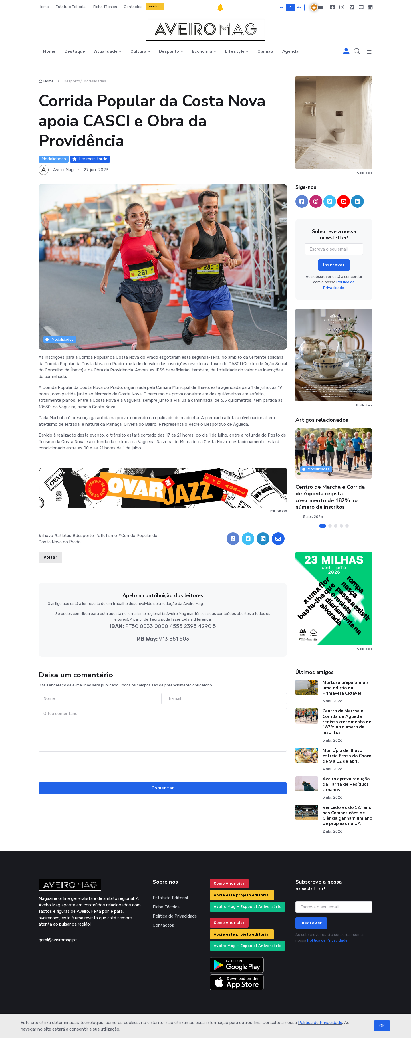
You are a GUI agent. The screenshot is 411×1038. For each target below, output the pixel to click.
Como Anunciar (229, 883)
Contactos (133, 7)
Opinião (265, 51)
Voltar (50, 557)
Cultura (138, 51)
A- (282, 7)
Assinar (155, 6)
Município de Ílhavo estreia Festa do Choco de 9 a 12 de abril (347, 756)
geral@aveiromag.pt (58, 939)
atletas (64, 535)
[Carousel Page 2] (330, 526)
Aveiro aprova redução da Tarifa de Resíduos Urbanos (346, 784)
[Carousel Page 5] (347, 526)
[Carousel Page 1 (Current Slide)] (322, 526)
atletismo (107, 535)
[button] (357, 52)
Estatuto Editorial (71, 7)
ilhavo (47, 535)
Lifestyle (235, 51)
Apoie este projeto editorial (242, 895)
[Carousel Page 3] (335, 526)
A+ (299, 7)
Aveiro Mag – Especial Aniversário (248, 906)
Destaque (75, 51)
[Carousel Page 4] (341, 526)
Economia (202, 51)
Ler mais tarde (89, 158)
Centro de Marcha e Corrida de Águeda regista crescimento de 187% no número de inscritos (330, 497)
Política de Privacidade (320, 1022)
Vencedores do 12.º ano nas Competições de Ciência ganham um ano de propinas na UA (347, 815)
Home (44, 7)
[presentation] (162, 766)
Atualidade (106, 51)
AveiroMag (63, 169)
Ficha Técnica (105, 7)
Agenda (290, 51)
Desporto (169, 51)
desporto (85, 535)
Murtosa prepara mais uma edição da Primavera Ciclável (346, 688)
